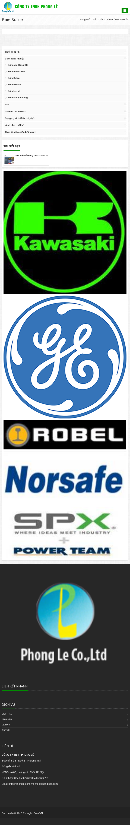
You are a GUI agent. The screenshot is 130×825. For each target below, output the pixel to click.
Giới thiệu (7, 714)
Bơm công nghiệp (14, 58)
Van (7, 104)
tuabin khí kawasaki (15, 111)
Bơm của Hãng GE (18, 65)
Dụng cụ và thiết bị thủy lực (20, 118)
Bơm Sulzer (14, 78)
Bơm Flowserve (16, 71)
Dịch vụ (6, 725)
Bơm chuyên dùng (18, 97)
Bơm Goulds (14, 84)
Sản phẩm (98, 19)
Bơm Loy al (14, 91)
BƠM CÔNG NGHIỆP (117, 19)
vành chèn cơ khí (14, 125)
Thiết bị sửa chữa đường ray (20, 132)
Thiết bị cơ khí (12, 51)
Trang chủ (85, 19)
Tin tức (5, 730)
